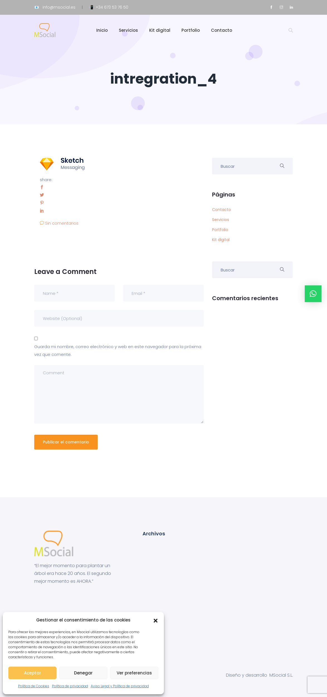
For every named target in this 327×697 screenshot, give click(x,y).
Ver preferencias (134, 673)
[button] (155, 620)
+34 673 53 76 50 (112, 7)
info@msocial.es (59, 7)
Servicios (128, 30)
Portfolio (190, 30)
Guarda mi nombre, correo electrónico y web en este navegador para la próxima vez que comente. (117, 350)
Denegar (83, 673)
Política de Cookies (33, 686)
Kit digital (159, 30)
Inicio (102, 30)
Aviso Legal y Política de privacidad (120, 686)
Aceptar (32, 673)
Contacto (221, 30)
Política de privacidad (70, 686)
